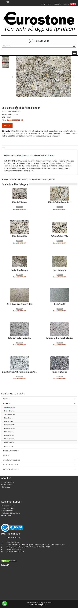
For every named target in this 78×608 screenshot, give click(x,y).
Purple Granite (9, 442)
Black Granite (9, 439)
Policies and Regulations (10, 513)
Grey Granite (9, 435)
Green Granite (9, 428)
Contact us (5, 487)
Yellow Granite (9, 414)
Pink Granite (8, 418)
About (43, 4)
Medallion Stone (11, 451)
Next (73, 77)
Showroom (57, 4)
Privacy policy (6, 515)
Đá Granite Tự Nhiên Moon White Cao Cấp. (59, 337)
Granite (7, 403)
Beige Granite (9, 411)
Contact (66, 4)
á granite (6, 131)
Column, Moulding (11, 460)
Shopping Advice (7, 506)
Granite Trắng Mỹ (59, 304)
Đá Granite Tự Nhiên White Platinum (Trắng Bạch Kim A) (19, 371)
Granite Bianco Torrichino (19, 270)
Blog (49, 4)
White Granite (9, 407)
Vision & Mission (7, 484)
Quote (7, 125)
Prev (13, 77)
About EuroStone (7, 482)
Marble (6, 399)
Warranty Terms (7, 511)
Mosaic (6, 455)
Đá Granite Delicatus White (59, 236)
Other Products (10, 465)
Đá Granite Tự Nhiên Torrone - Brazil (59, 202)
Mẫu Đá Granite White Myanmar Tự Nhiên (19, 304)
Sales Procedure (7, 508)
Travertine (8, 446)
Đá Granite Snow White (19, 236)
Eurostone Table (11, 469)
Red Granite (8, 421)
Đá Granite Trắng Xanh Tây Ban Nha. (19, 337)
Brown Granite (9, 425)
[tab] (3, 149)
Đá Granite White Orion (19, 202)
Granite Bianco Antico (59, 270)
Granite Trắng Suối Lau (59, 371)
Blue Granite (8, 432)
